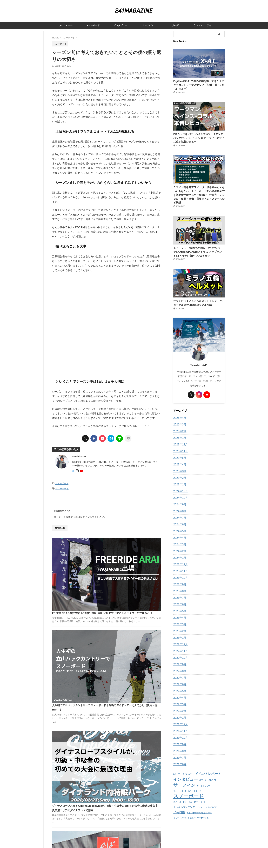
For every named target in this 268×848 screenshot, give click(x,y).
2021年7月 (179, 753)
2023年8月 (179, 587)
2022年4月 (179, 694)
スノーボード (93, 25)
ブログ (175, 25)
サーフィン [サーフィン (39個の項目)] (184, 780)
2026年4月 (179, 414)
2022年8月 (179, 667)
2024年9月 (179, 500)
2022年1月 (179, 714)
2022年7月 (179, 674)
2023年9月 (179, 580)
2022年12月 (179, 640)
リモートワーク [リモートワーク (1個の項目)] (179, 811)
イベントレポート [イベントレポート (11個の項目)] (208, 769)
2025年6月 (179, 454)
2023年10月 (179, 574)
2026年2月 (179, 427)
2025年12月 (179, 440)
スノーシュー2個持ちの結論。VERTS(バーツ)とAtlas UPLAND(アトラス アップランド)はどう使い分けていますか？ (198, 248)
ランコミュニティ (202, 25)
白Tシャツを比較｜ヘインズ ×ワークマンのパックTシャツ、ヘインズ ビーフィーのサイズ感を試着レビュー (198, 138)
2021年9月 (179, 740)
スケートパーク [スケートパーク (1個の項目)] (179, 786)
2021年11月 (179, 727)
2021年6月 (179, 760)
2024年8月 (179, 507)
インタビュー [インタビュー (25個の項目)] (185, 774)
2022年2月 (179, 707)
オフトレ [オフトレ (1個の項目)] (203, 775)
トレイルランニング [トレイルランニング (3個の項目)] (184, 801)
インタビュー (120, 25)
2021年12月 (179, 720)
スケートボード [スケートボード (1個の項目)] (194, 786)
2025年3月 (179, 467)
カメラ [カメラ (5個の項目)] (212, 775)
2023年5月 (179, 607)
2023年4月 (179, 614)
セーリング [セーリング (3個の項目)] (200, 796)
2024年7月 (179, 514)
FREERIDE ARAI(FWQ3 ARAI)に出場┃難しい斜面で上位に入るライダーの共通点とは (130, 544)
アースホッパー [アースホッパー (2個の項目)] (185, 770)
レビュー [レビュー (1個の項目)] (192, 811)
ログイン (85, 515)
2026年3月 (179, 420)
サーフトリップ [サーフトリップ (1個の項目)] (203, 781)
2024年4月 (179, 534)
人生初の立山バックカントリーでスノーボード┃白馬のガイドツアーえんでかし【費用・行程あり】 (130, 585)
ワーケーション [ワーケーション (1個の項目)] (203, 811)
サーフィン (147, 25)
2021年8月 (179, 747)
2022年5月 (179, 687)
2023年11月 (179, 567)
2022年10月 (179, 654)
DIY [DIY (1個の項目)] (174, 770)
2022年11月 (179, 647)
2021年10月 (179, 733)
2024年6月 (179, 520)
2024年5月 (179, 527)
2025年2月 (179, 474)
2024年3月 (179, 540)
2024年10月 (179, 494)
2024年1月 (179, 554)
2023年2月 (179, 627)
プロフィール (65, 25)
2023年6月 (179, 600)
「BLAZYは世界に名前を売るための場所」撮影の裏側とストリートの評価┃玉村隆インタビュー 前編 (130, 706)
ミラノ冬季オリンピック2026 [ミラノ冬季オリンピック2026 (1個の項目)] (199, 806)
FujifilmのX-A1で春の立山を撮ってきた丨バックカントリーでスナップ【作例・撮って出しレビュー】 (198, 85)
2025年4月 (179, 460)
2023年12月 (179, 560)
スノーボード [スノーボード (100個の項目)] (188, 790)
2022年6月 (179, 680)
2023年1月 (179, 634)
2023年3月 (179, 620)
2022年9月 (179, 660)
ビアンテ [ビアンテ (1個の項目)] (200, 801)
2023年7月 (179, 594)
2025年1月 (179, 480)
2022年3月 (179, 700)
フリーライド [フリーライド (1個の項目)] (211, 801)
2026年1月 (179, 434)
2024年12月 (179, 487)
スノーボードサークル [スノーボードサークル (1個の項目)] (182, 796)
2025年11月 (179, 447)
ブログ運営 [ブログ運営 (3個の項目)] (179, 806)
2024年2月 (179, 547)
